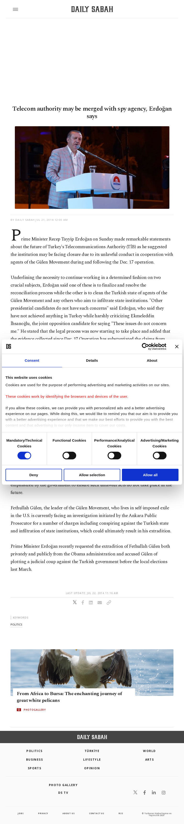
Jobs (20, 813)
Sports (34, 768)
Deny (33, 475)
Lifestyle (92, 760)
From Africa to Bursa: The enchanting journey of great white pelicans (69, 697)
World (149, 751)
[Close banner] (176, 346)
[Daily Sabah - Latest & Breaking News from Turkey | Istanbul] (92, 9)
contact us (96, 813)
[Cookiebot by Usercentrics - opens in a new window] (145, 346)
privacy (43, 813)
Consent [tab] (32, 360)
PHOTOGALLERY (35, 709)
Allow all (150, 475)
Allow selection (92, 475)
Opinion (92, 768)
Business (34, 760)
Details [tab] (92, 360)
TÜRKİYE (92, 751)
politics (16, 624)
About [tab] (152, 360)
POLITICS (34, 751)
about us (69, 813)
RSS (121, 813)
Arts (149, 760)
